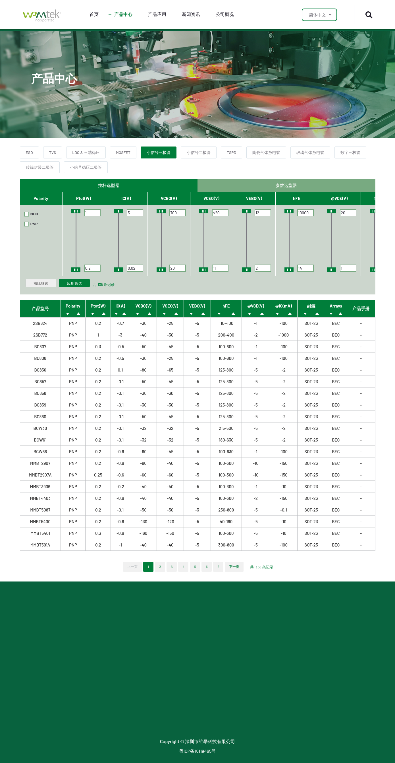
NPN (31, 213)
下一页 (234, 567)
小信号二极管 (199, 152)
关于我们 (240, 614)
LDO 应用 (107, 624)
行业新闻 (173, 614)
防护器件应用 (111, 614)
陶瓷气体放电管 (266, 152)
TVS (52, 152)
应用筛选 (74, 283)
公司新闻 (173, 624)
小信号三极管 (159, 152)
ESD (29, 152)
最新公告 (173, 634)
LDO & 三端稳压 (85, 152)
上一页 (132, 567)
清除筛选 (41, 283)
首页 (94, 14)
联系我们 (240, 624)
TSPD (231, 152)
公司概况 (225, 14)
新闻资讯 (191, 14)
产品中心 (123, 14)
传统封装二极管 (40, 167)
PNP (31, 223)
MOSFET (123, 152)
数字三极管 (350, 152)
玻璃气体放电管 (310, 152)
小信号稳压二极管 (86, 167)
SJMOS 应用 (110, 634)
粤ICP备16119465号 (197, 751)
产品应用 (157, 14)
